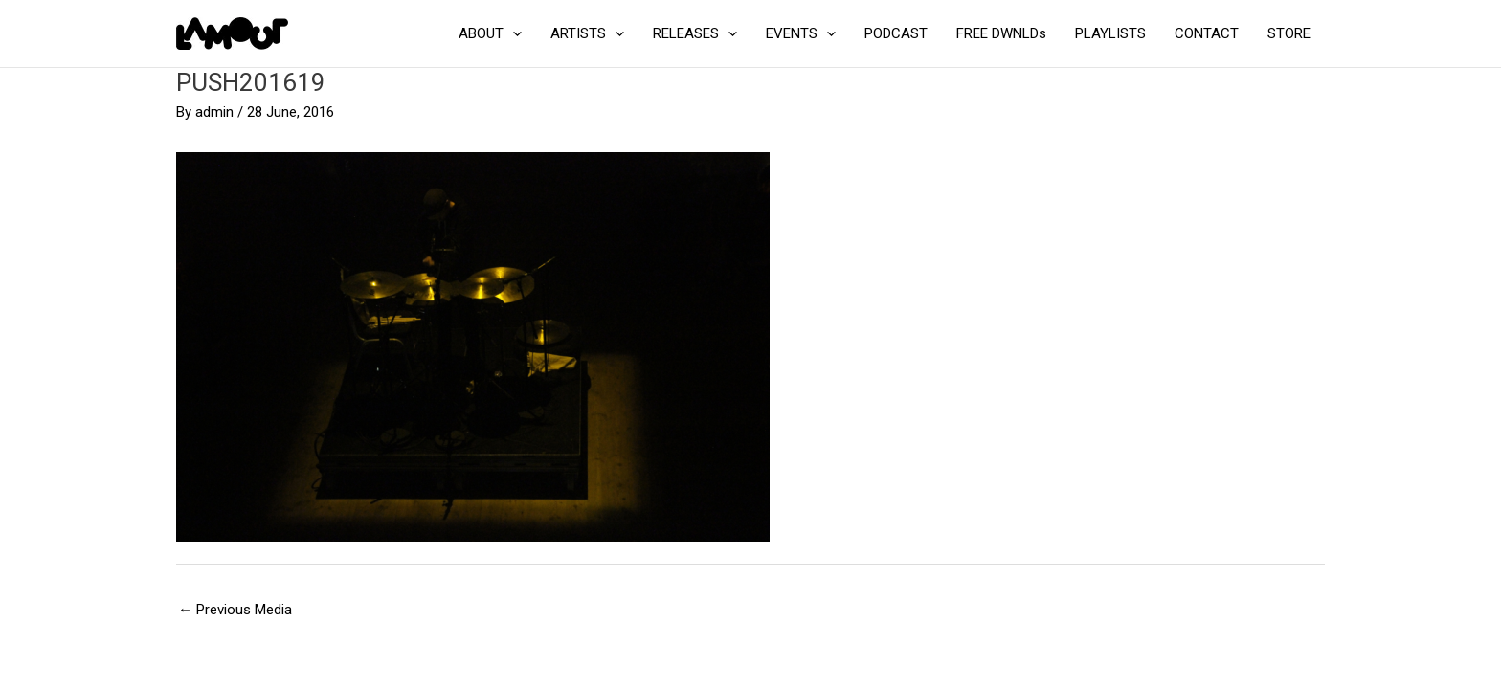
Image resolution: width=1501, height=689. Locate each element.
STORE (1289, 33)
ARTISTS (587, 33)
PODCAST (896, 33)
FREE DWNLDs (1001, 33)
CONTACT (1207, 33)
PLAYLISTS (1110, 33)
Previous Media (235, 609)
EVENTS (801, 33)
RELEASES (695, 33)
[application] (513, 33)
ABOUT (490, 33)
